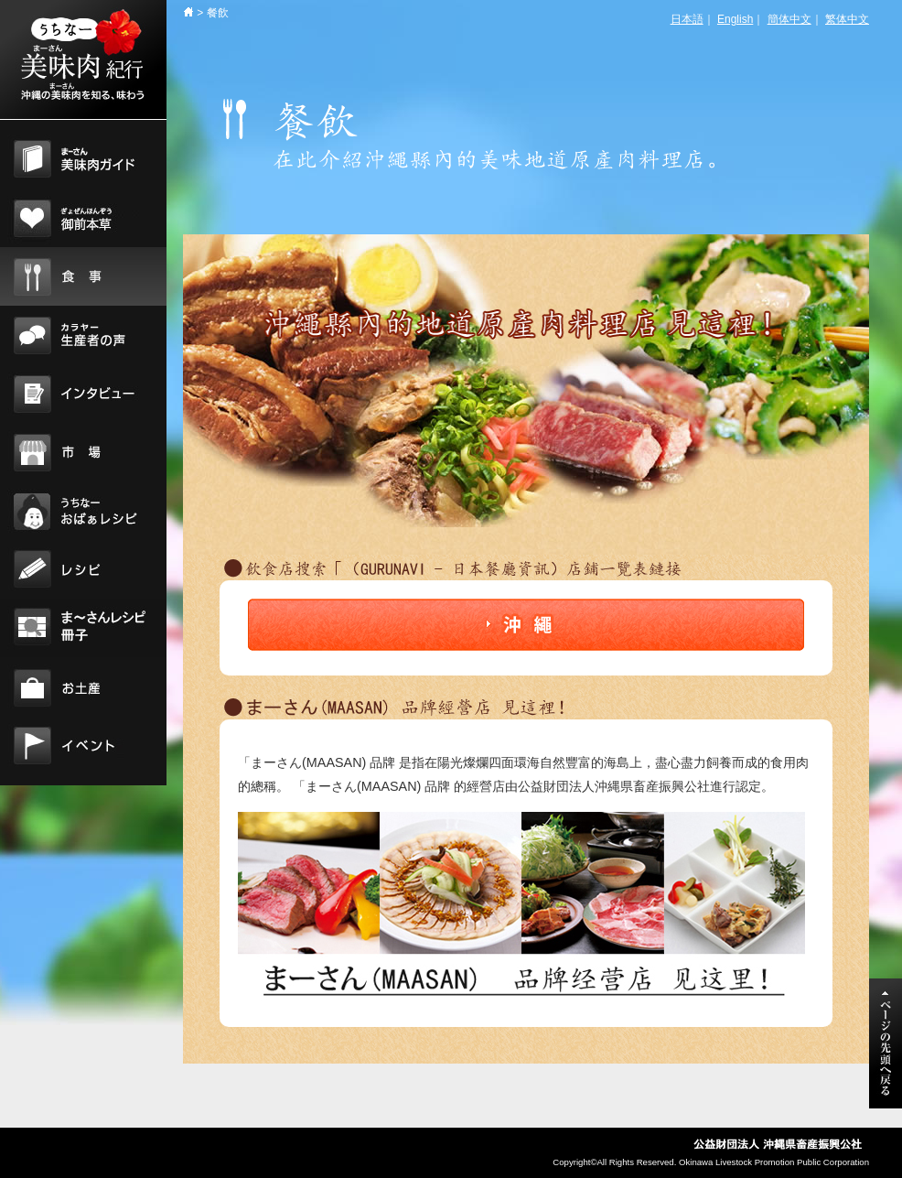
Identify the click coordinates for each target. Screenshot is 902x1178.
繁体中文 (847, 19)
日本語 (687, 19)
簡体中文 (789, 19)
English (735, 19)
